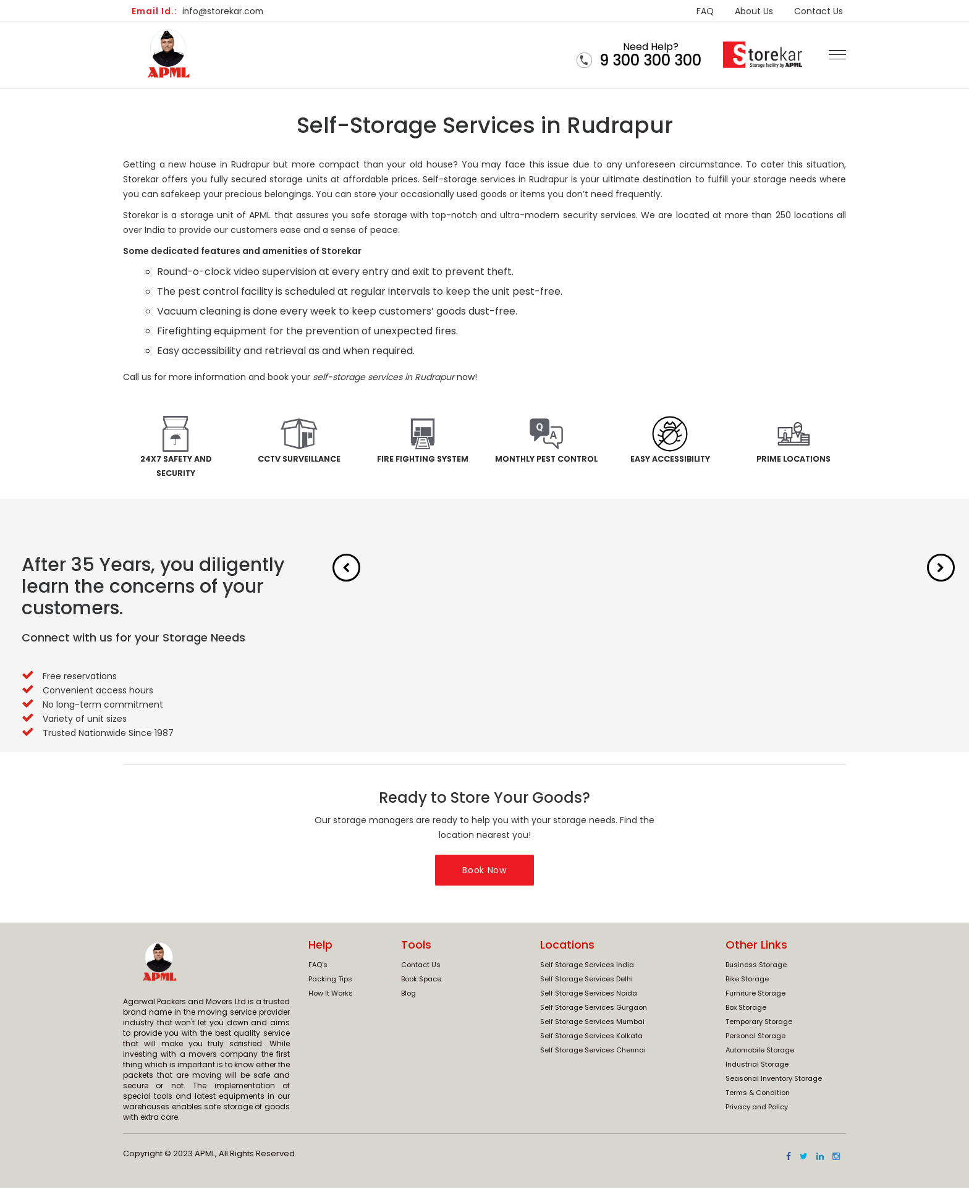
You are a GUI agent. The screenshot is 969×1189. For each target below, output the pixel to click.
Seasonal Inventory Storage (774, 1080)
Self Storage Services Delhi (586, 981)
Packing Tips (330, 981)
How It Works (330, 995)
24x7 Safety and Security (176, 467)
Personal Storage (755, 1038)
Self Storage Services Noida (588, 995)
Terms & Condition (758, 1094)
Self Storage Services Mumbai (592, 1023)
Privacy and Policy (757, 1109)
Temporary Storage (759, 1023)
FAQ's (318, 966)
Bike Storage (747, 981)
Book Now (484, 871)
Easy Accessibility (670, 459)
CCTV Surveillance (299, 459)
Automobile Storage (760, 1052)
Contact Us (818, 11)
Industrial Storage (757, 1066)
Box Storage (746, 1009)
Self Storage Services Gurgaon (593, 1009)
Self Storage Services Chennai (593, 1052)
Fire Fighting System (423, 459)
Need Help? (650, 54)
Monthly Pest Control (546, 467)
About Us (754, 11)
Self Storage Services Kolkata (591, 1038)
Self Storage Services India (587, 966)
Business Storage (756, 966)
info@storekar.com (199, 11)
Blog (408, 995)
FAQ (705, 11)
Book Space (421, 981)
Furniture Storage (755, 995)
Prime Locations (794, 459)
